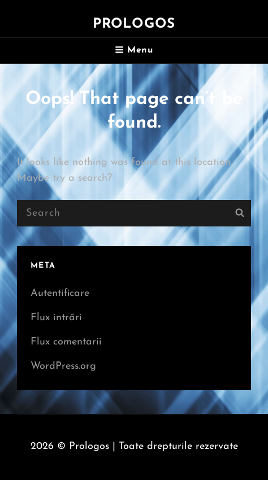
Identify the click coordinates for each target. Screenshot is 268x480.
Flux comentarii (66, 342)
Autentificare (60, 293)
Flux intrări (56, 317)
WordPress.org (63, 366)
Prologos (134, 24)
